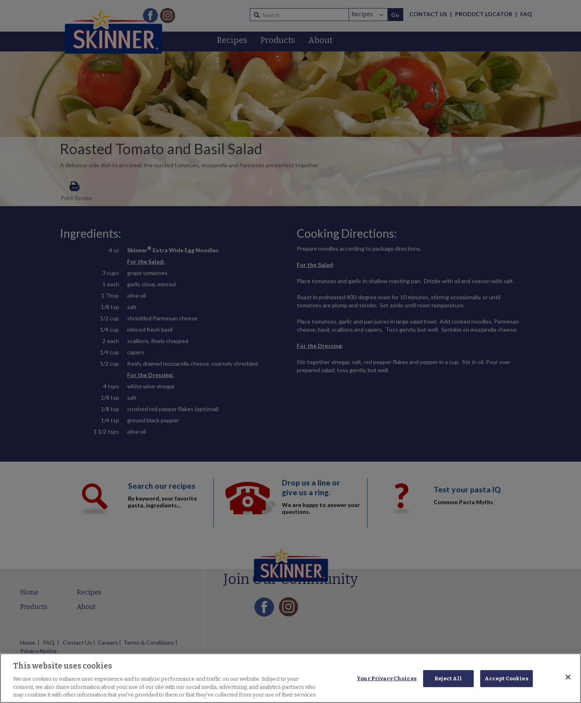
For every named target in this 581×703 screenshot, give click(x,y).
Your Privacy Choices (387, 678)
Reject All (448, 678)
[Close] (568, 677)
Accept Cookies (506, 678)
